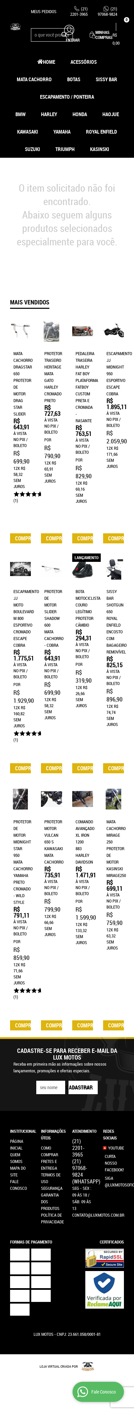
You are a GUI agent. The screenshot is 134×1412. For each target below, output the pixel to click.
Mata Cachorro (34, 79)
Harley (49, 114)
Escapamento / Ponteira (67, 96)
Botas (73, 79)
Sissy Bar (106, 79)
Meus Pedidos (43, 11)
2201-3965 (79, 11)
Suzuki (32, 149)
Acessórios (84, 61)
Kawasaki (27, 131)
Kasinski (99, 149)
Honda (80, 114)
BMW (20, 114)
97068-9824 (107, 11)
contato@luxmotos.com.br (98, 1206)
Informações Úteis (51, 1125)
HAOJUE (110, 114)
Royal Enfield (101, 131)
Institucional (20, 1122)
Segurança (51, 1179)
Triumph (65, 149)
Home (49, 61)
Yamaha (62, 131)
